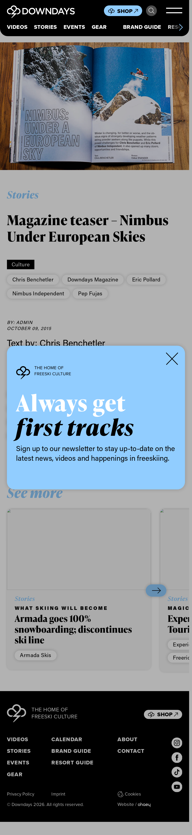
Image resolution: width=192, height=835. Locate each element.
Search (151, 11)
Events (74, 27)
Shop (127, 11)
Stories (45, 27)
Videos (17, 27)
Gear (99, 27)
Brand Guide (142, 27)
